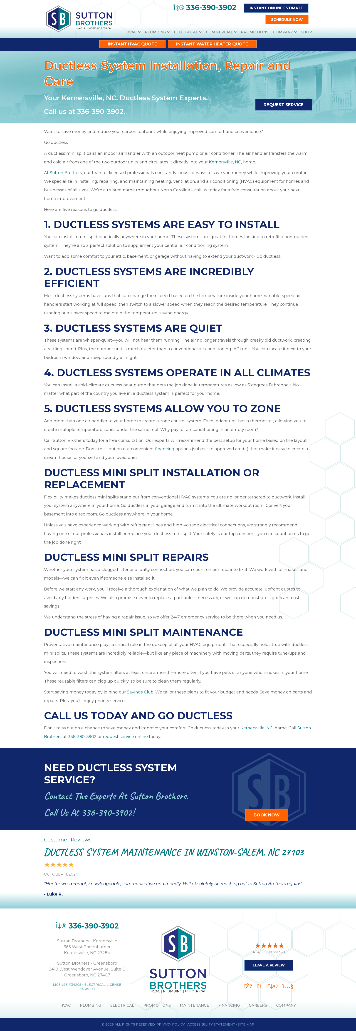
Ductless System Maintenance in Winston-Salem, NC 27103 (173, 852)
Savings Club (140, 692)
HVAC (131, 32)
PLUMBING (90, 1005)
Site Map (246, 1024)
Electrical (186, 32)
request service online (125, 736)
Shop (306, 32)
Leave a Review (269, 964)
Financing (229, 1005)
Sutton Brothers (66, 172)
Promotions (254, 32)
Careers (258, 1005)
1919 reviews (275, 951)
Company (283, 32)
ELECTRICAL (122, 1005)
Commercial (219, 32)
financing (164, 448)
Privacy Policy (170, 1024)
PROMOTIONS (157, 1005)
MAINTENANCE (194, 1005)
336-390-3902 (100, 111)
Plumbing (155, 32)
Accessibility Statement (211, 1024)
